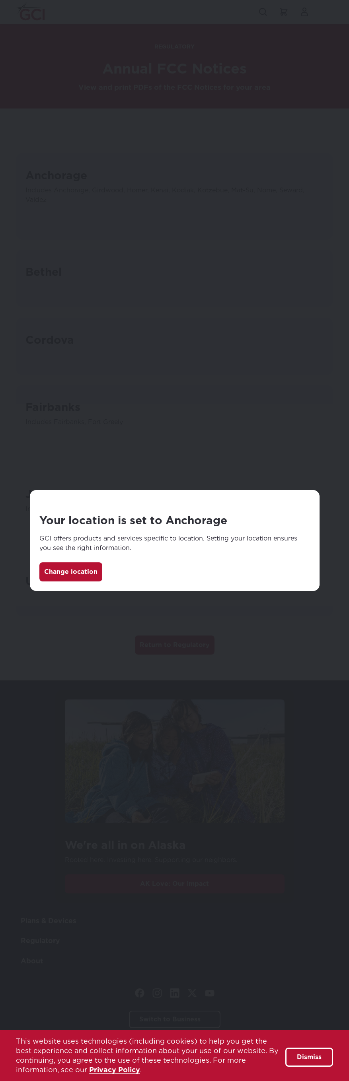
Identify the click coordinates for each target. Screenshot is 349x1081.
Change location (70, 571)
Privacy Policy (114, 1070)
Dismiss (309, 1057)
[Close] (305, 504)
